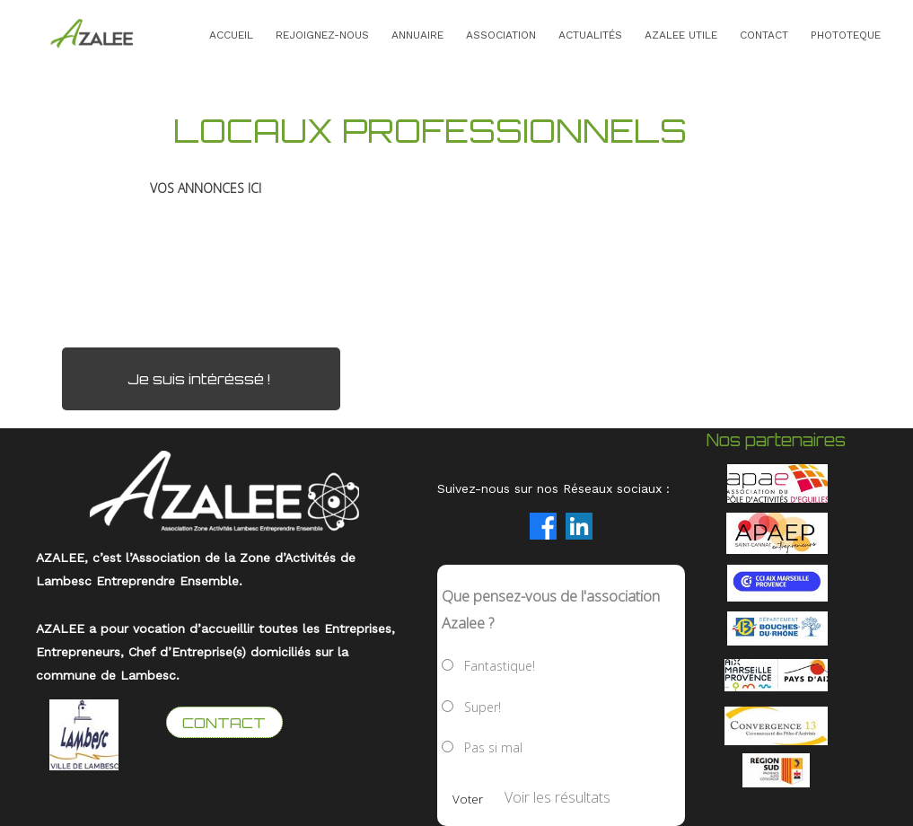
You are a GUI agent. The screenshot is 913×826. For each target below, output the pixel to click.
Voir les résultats (557, 797)
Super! (482, 707)
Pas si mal (493, 747)
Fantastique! (499, 665)
